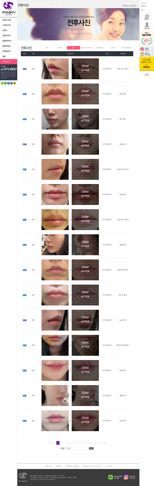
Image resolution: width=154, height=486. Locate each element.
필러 (73, 47)
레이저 (115, 47)
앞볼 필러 (122, 245)
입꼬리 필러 (123, 295)
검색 (91, 448)
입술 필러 (122, 94)
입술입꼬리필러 (122, 270)
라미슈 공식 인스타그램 (128, 477)
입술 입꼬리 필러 (123, 69)
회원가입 (144, 6)
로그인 (143, 3)
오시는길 (146, 25)
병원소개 (48, 466)
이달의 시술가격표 (146, 38)
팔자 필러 (122, 119)
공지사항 (108, 466)
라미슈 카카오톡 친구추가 (146, 64)
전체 (47, 47)
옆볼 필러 (122, 395)
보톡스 (62, 47)
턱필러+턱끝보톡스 (122, 345)
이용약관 (58, 466)
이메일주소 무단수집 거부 (92, 466)
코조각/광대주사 (127, 47)
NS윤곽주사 (101, 47)
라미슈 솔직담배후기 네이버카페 (116, 477)
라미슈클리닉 (8, 8)
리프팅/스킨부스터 (87, 47)
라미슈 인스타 (146, 49)
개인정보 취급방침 (72, 466)
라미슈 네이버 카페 (146, 54)
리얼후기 (146, 16)
